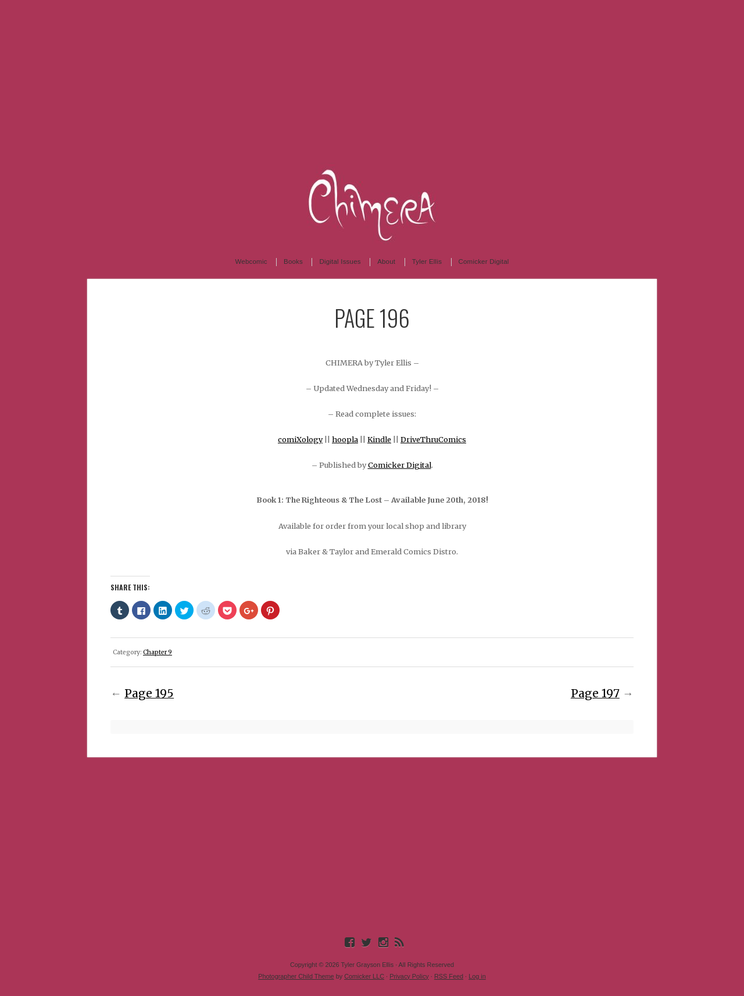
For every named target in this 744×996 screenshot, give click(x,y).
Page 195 (149, 693)
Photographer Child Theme (296, 976)
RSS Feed (448, 976)
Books (293, 261)
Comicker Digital (484, 261)
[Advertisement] (372, 81)
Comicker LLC (364, 976)
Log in (477, 976)
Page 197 (595, 693)
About (386, 261)
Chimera (372, 203)
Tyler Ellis (427, 261)
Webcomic (251, 261)
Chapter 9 (157, 652)
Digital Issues (339, 261)
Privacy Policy (409, 976)
